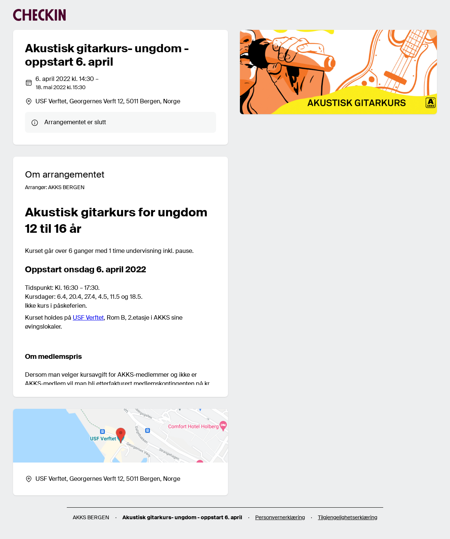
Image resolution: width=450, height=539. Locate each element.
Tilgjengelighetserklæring (347, 517)
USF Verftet (88, 318)
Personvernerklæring (280, 517)
